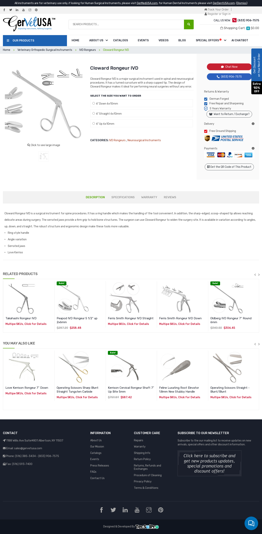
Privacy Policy (143, 481)
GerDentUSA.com (224, 3)
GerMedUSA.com (147, 3)
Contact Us (97, 478)
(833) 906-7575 (229, 76)
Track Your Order (217, 9)
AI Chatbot (240, 40)
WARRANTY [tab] (149, 197)
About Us (96, 40)
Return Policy (142, 459)
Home (75, 40)
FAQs (93, 471)
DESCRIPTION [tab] (95, 197)
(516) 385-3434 (25, 456)
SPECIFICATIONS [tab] (123, 197)
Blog (182, 40)
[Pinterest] (38, 10)
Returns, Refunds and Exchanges (147, 467)
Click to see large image (43, 145)
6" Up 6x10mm (103, 123)
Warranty (140, 446)
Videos (163, 40)
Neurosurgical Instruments (144, 140)
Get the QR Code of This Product (229, 167)
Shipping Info (142, 453)
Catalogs (120, 40)
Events (143, 40)
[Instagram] (31, 10)
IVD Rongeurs (87, 50)
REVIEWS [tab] (170, 197)
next (259, 275)
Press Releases (99, 465)
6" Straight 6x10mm (107, 113)
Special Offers (209, 40)
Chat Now (229, 66)
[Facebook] (6, 10)
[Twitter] (12, 10)
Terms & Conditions (146, 488)
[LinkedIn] (19, 10)
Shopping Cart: (239, 28)
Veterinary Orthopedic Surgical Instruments (44, 50)
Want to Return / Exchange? (229, 114)
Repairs (138, 440)
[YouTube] (25, 10)
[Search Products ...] (189, 24)
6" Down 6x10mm (105, 103)
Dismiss (241, 3)
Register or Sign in (218, 14)
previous (255, 275)
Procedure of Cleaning (148, 475)
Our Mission (97, 446)
